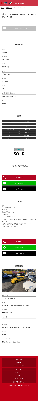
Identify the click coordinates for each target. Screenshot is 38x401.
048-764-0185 (19, 177)
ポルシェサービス (19, 366)
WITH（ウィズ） (12, 3)
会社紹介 (19, 375)
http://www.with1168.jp (11, 342)
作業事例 (19, 362)
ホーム (2, 8)
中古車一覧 (9, 8)
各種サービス (19, 372)
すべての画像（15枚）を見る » (19, 28)
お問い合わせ (19, 378)
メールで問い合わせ (19, 189)
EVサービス (19, 369)
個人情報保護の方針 (19, 382)
